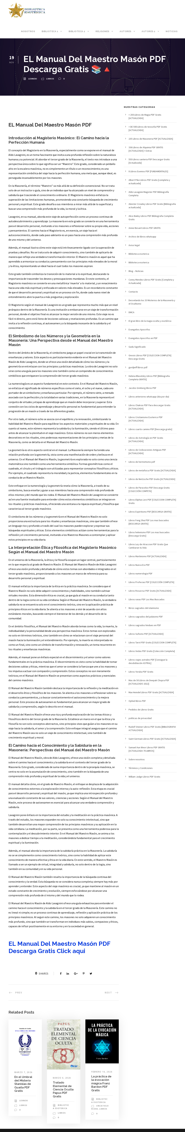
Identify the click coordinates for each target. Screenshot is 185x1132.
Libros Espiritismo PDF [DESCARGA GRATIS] (150, 511)
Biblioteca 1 (50, 31)
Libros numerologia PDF (140, 573)
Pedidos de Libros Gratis (141, 709)
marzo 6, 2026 (62, 1077)
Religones (102, 31)
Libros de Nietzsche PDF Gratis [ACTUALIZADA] (152, 479)
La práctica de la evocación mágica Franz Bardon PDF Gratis (101, 1083)
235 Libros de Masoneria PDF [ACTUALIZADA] (151, 138)
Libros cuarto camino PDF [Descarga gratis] (150, 429)
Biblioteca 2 (77, 31)
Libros (50, 78)
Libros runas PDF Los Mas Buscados (147, 599)
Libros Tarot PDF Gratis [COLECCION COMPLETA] (152, 642)
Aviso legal (134, 245)
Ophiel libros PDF (137, 700)
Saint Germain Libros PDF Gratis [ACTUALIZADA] (152, 738)
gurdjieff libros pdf (138, 367)
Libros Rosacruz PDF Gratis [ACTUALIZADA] (150, 590)
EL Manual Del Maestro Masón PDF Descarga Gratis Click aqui (59, 947)
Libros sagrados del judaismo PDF (146, 616)
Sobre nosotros (137, 759)
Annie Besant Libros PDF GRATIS (145, 227)
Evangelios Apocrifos (139, 329)
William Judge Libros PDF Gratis (144, 776)
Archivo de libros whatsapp (142, 236)
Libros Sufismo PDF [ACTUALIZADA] (146, 633)
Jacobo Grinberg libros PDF (142, 387)
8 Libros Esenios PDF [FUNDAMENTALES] (148, 171)
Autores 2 (148, 31)
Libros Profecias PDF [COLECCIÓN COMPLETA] (151, 582)
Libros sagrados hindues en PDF (145, 625)
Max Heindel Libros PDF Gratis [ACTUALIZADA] (151, 692)
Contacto (133, 291)
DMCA (131, 312)
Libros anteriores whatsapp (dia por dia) (149, 396)
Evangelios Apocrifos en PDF (143, 338)
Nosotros (28, 31)
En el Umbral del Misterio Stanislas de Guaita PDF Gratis (23, 1083)
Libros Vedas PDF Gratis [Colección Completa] (152, 651)
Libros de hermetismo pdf (142, 461)
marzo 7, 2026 (23, 1072)
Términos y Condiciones (141, 768)
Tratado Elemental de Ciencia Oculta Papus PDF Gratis (63, 1089)
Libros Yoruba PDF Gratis (141, 671)
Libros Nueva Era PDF (139, 564)
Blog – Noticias (136, 271)
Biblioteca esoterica (139, 253)
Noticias (171, 31)
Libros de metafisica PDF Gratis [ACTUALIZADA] (152, 470)
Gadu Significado (137, 346)
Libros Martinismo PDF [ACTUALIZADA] (147, 556)
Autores (125, 31)
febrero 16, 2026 (101, 1071)
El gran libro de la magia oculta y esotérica (150, 320)
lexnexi (32, 78)
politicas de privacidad (140, 718)
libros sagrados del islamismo (144, 608)
